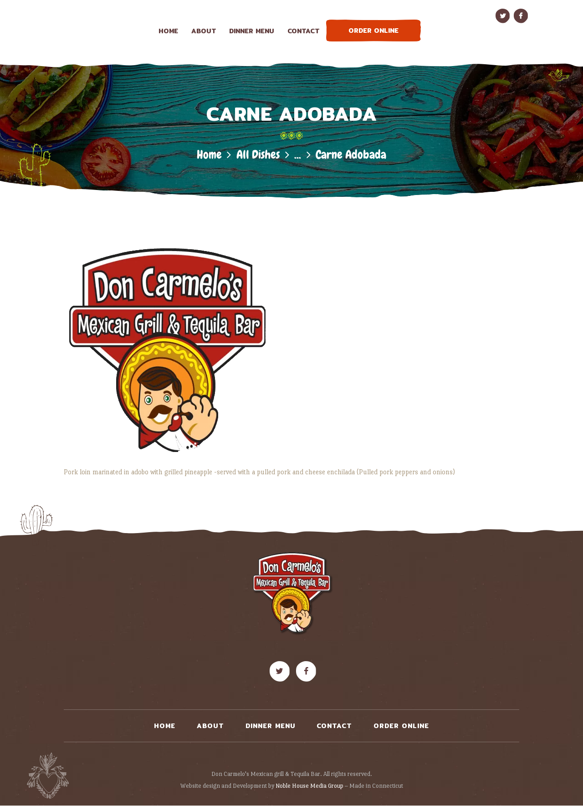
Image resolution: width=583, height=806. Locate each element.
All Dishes (258, 154)
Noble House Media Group (309, 785)
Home (209, 154)
